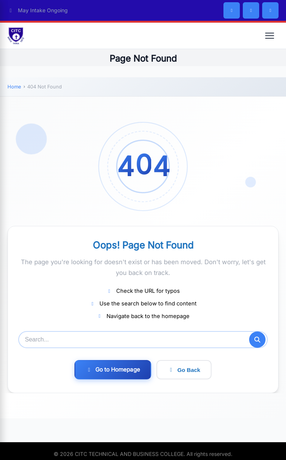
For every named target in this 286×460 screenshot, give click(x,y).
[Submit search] (257, 339)
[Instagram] (270, 10)
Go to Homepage (113, 369)
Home (14, 87)
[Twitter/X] (251, 10)
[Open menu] (270, 36)
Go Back (184, 370)
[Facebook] (231, 10)
